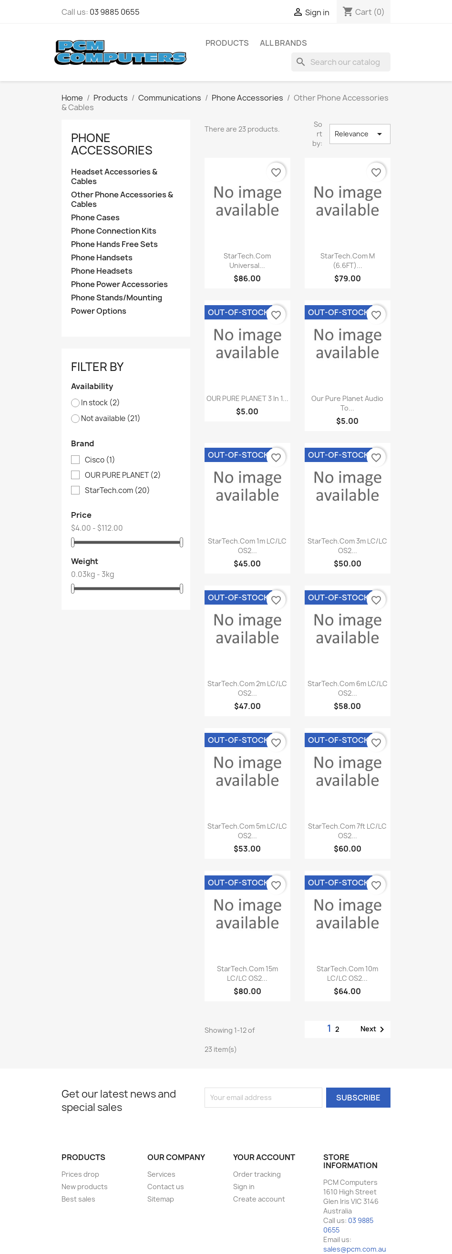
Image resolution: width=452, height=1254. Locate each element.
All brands (283, 43)
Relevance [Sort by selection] (360, 134)
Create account (259, 1198)
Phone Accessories (112, 144)
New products (85, 1186)
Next (374, 1029)
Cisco (100, 460)
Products (227, 43)
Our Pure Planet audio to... (347, 403)
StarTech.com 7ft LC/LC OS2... (347, 831)
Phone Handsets (102, 258)
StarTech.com (117, 490)
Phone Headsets (102, 271)
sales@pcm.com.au (354, 1249)
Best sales (78, 1198)
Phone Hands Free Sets (114, 244)
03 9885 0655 (115, 12)
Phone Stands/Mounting (116, 298)
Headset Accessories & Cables (114, 176)
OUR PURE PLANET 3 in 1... (247, 398)
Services (161, 1174)
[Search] (340, 62)
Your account (264, 1157)
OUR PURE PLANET (123, 475)
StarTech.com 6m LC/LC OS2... (348, 688)
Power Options (98, 311)
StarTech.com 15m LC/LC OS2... (247, 973)
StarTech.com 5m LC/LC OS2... (247, 831)
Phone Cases (95, 218)
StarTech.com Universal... (247, 260)
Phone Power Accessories (119, 284)
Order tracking (257, 1174)
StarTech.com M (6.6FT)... (347, 260)
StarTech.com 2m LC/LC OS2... (247, 688)
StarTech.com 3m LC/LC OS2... (347, 545)
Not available (111, 418)
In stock (100, 403)
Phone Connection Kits (113, 231)
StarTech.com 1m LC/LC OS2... (247, 545)
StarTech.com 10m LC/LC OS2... (347, 973)
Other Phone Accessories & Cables (122, 199)
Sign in (244, 1186)
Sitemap (160, 1198)
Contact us (165, 1186)
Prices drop (80, 1174)
